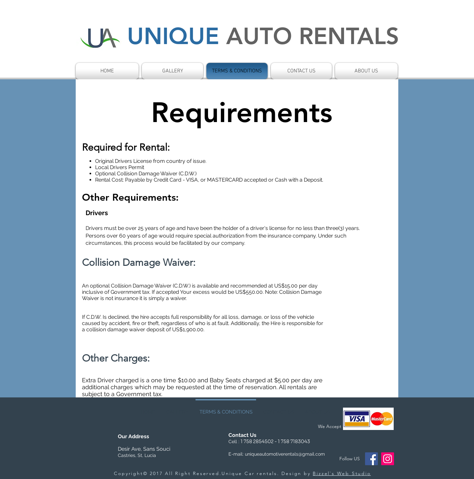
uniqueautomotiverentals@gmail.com (285, 454)
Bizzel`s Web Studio (342, 473)
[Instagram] (387, 458)
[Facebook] (371, 458)
